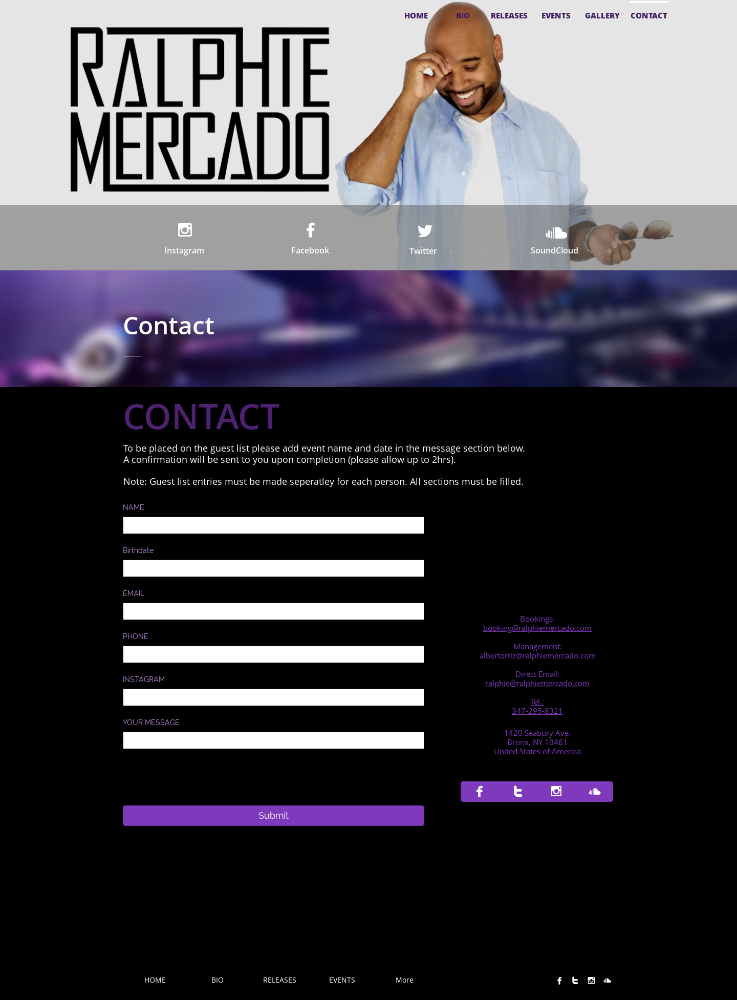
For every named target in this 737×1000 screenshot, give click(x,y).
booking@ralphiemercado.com (537, 628)
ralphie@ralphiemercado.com (537, 683)
